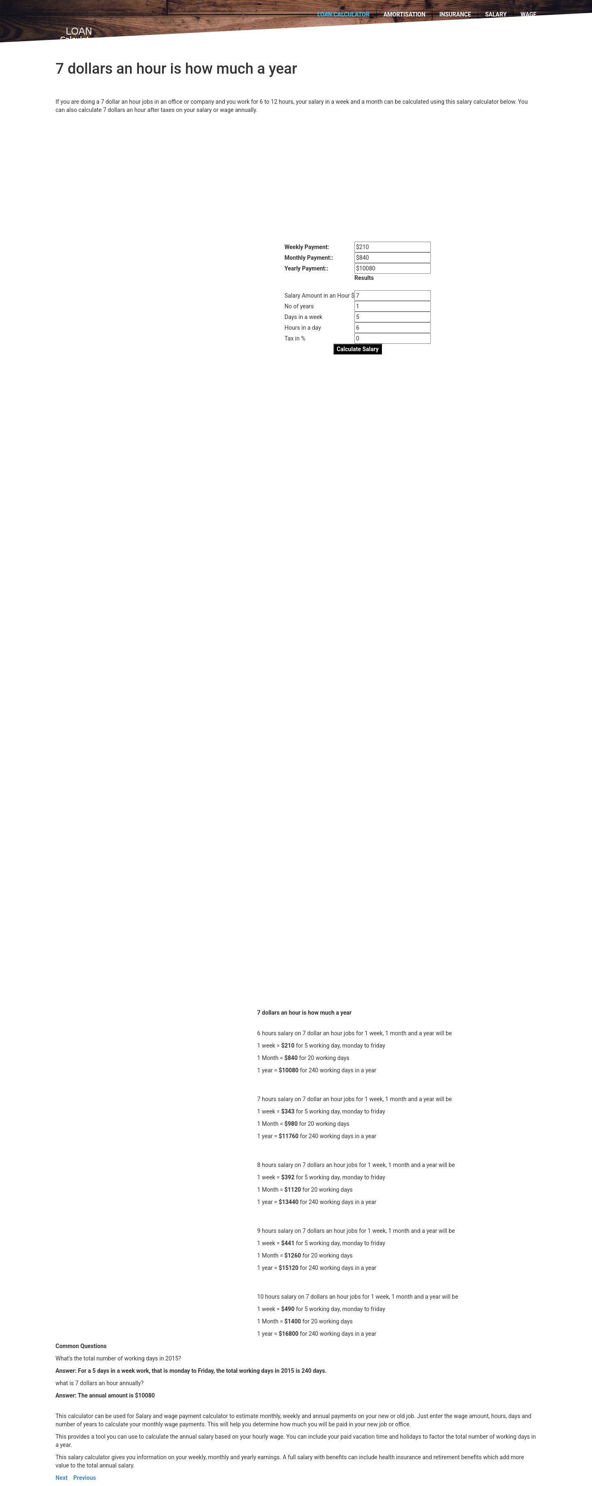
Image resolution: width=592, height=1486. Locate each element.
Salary (495, 14)
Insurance (455, 14)
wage (528, 14)
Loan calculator (343, 14)
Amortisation (405, 14)
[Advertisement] (296, 175)
